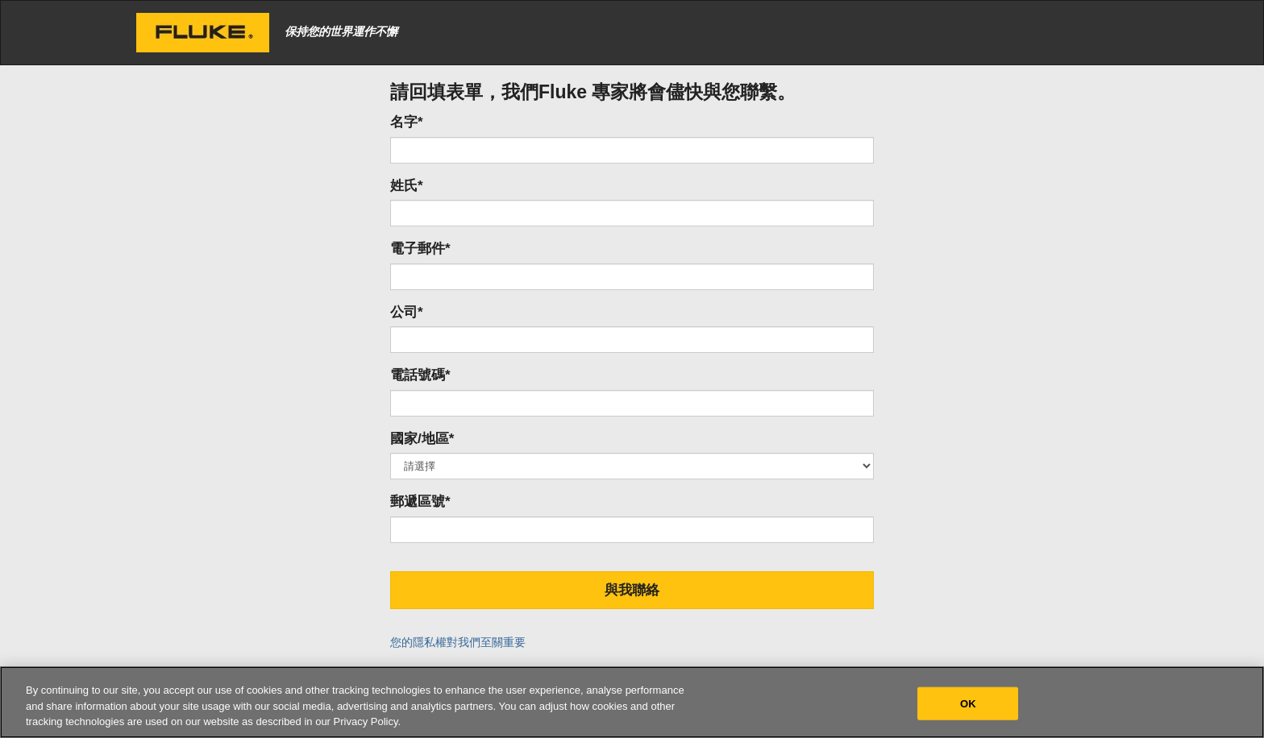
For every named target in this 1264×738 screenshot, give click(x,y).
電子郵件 (420, 248)
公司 (406, 312)
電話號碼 (420, 375)
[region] (632, 702)
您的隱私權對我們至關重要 (458, 642)
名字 (406, 122)
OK (968, 703)
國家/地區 (422, 438)
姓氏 (406, 185)
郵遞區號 (420, 501)
